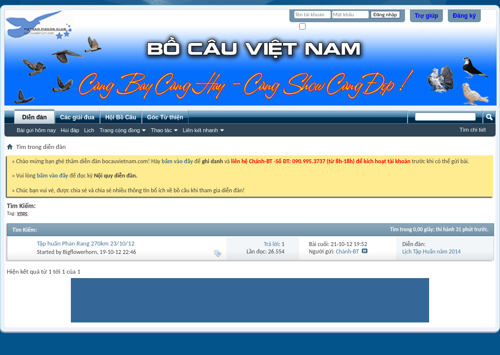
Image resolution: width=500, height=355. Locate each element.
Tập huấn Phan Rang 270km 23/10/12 (85, 243)
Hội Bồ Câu (120, 117)
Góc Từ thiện (165, 117)
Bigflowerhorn (80, 251)
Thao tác (161, 130)
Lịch (89, 130)
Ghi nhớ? (313, 27)
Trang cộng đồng (119, 130)
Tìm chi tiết (473, 130)
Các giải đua (77, 117)
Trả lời (271, 244)
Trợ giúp (426, 15)
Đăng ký (464, 15)
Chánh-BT (347, 251)
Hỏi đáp (70, 130)
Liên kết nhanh (200, 130)
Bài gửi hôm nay (36, 130)
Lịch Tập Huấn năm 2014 (431, 251)
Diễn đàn (34, 117)
